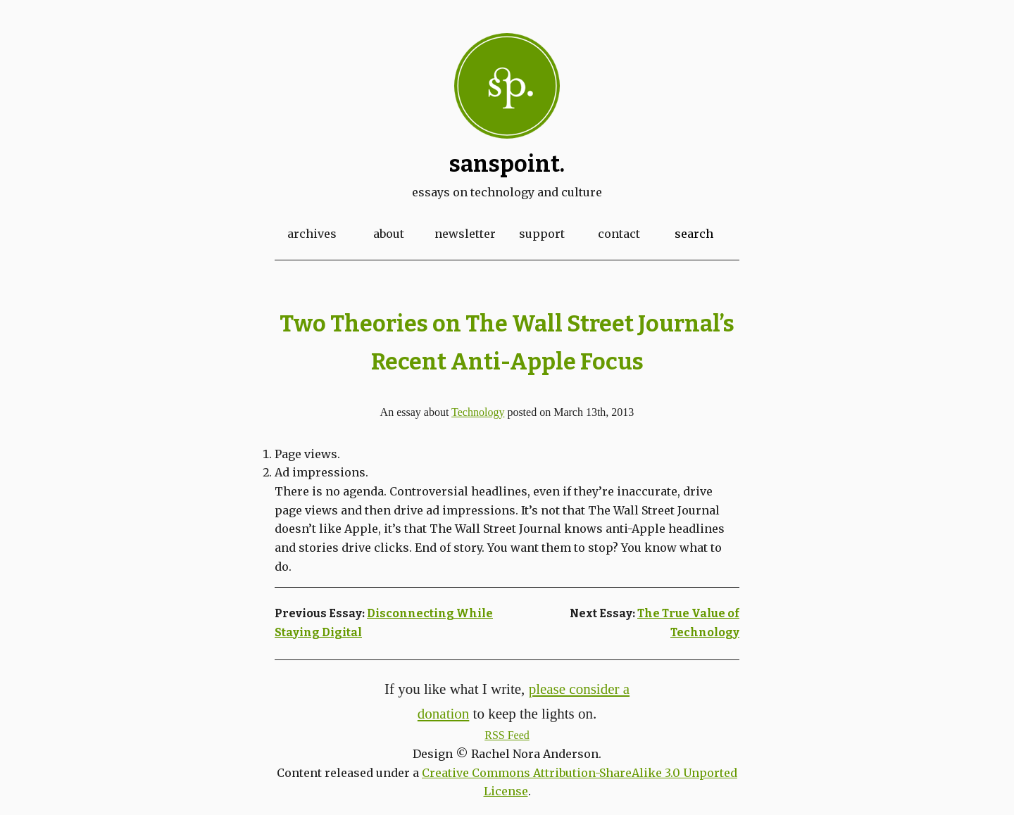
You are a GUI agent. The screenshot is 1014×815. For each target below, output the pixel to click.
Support (542, 234)
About (388, 234)
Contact (619, 234)
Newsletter (465, 234)
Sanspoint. (507, 164)
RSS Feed (507, 735)
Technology (477, 412)
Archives (312, 234)
